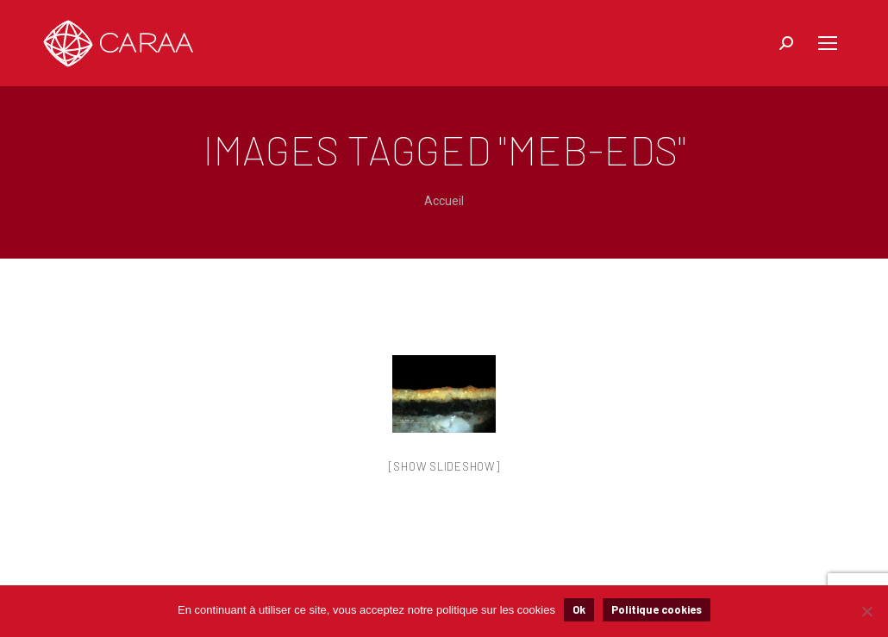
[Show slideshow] (444, 466)
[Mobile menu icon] (827, 43)
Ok (578, 609)
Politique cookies (656, 609)
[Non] (866, 611)
